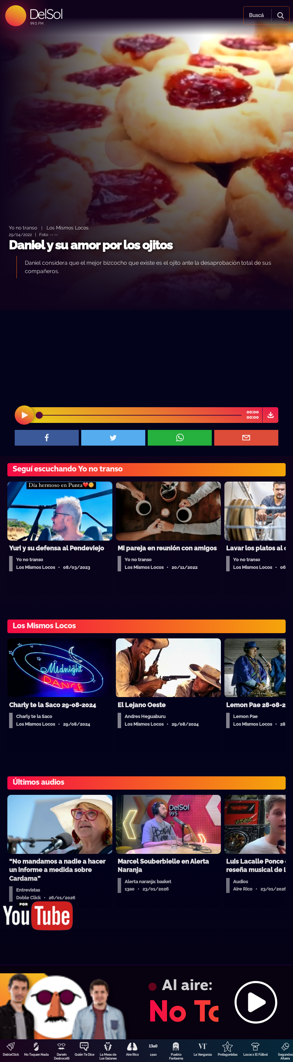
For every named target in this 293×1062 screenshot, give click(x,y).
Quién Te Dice (84, 1054)
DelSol (45, 14)
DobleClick (11, 1054)
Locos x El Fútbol (255, 1054)
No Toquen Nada (36, 1054)
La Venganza (203, 1054)
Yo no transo (23, 227)
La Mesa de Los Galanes (108, 1056)
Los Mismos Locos (68, 227)
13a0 (153, 1054)
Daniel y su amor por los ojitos (90, 245)
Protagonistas (227, 1054)
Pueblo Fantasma (176, 1056)
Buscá (256, 15)
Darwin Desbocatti (61, 1056)
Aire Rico (132, 1054)
